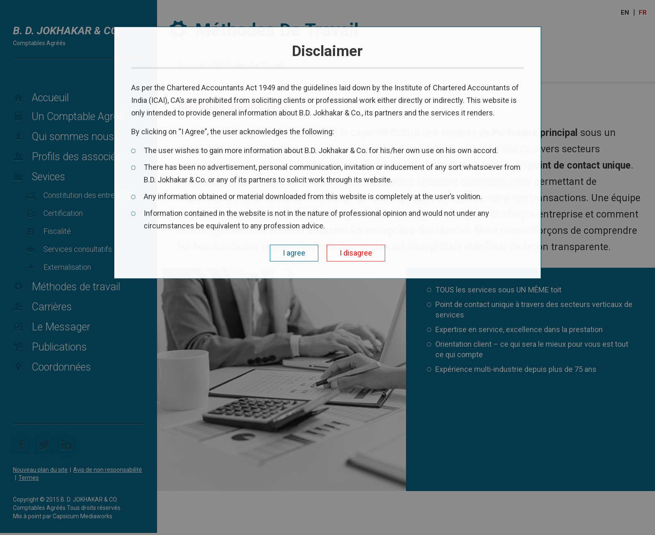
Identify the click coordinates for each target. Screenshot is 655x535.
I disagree (356, 252)
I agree (294, 252)
